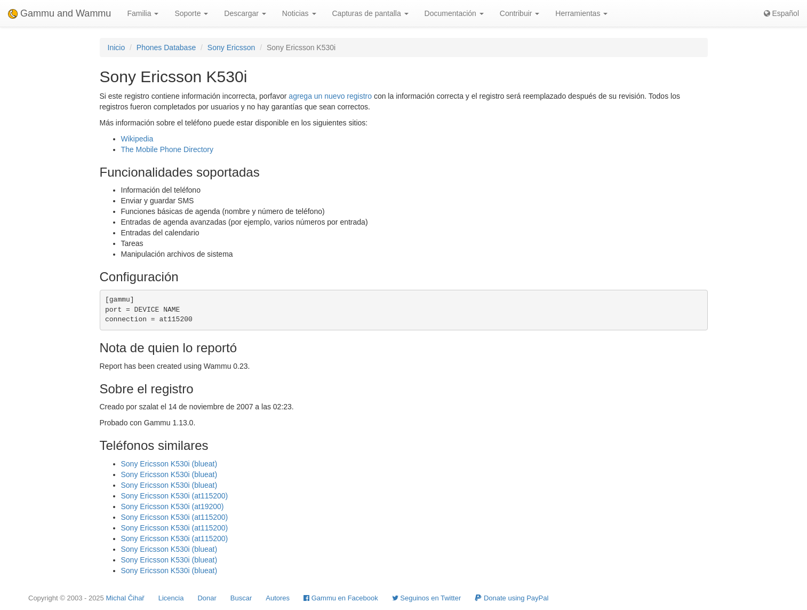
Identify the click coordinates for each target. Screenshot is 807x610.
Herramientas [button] (581, 13)
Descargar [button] (245, 13)
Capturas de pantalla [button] (370, 13)
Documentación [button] (454, 13)
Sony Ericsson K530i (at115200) (174, 496)
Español (781, 13)
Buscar (241, 598)
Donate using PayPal (511, 598)
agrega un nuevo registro (330, 96)
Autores (278, 598)
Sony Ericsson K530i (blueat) (169, 464)
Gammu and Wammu (59, 13)
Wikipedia (137, 138)
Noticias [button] (299, 13)
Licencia (171, 598)
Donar (206, 598)
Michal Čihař (125, 598)
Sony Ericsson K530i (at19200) (172, 506)
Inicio (116, 47)
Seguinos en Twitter (426, 598)
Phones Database (166, 47)
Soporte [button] (191, 13)
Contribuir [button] (520, 13)
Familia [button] (142, 13)
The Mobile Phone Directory (167, 149)
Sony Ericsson (231, 47)
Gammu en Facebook (340, 598)
